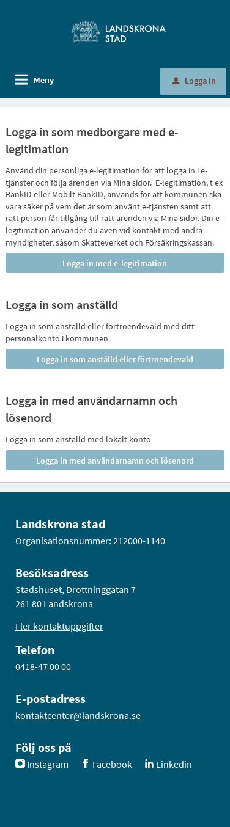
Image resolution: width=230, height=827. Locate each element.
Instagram (48, 764)
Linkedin (174, 764)
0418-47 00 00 (43, 666)
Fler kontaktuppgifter (59, 626)
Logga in (194, 80)
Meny (44, 80)
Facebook (112, 764)
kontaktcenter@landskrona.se (78, 715)
